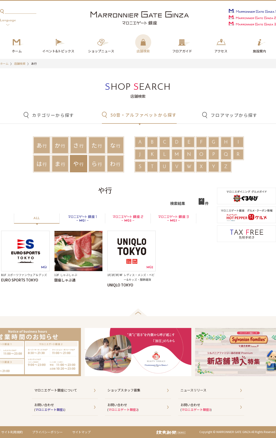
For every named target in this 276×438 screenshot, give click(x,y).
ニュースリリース (193, 390)
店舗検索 (143, 51)
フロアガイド (182, 51)
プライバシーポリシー (47, 432)
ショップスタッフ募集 (123, 390)
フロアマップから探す (234, 115)
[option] (138, 352)
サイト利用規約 (12, 432)
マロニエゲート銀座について (55, 390)
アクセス (220, 51)
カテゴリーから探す (53, 115)
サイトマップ (81, 432)
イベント (58, 51)
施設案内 (259, 51)
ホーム (17, 51)
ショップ (101, 51)
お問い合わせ (66, 407)
